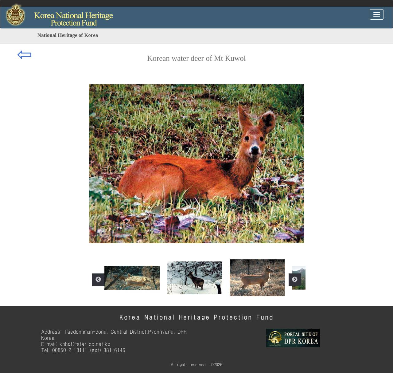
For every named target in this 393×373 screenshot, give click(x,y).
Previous (98, 279)
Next (295, 279)
